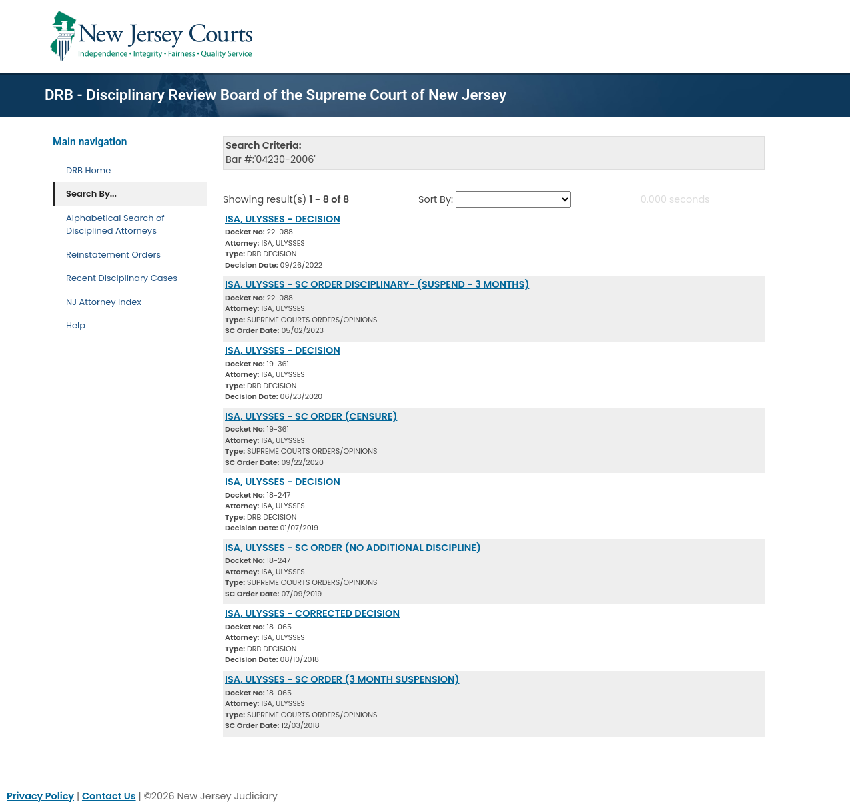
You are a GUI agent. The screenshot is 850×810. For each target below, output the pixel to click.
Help (75, 325)
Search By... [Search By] (91, 193)
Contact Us (109, 796)
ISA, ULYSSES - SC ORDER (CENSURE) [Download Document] (311, 416)
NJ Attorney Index (103, 302)
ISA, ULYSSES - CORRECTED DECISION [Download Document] (312, 613)
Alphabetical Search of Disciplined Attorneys (115, 225)
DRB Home (88, 170)
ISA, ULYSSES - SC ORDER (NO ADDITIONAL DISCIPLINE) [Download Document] (353, 547)
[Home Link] (154, 36)
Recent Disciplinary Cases (121, 278)
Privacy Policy (40, 796)
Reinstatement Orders (113, 254)
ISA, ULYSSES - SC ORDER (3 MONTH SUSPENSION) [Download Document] (342, 679)
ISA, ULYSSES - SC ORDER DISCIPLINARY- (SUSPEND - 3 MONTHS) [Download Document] (377, 284)
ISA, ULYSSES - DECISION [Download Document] (282, 219)
